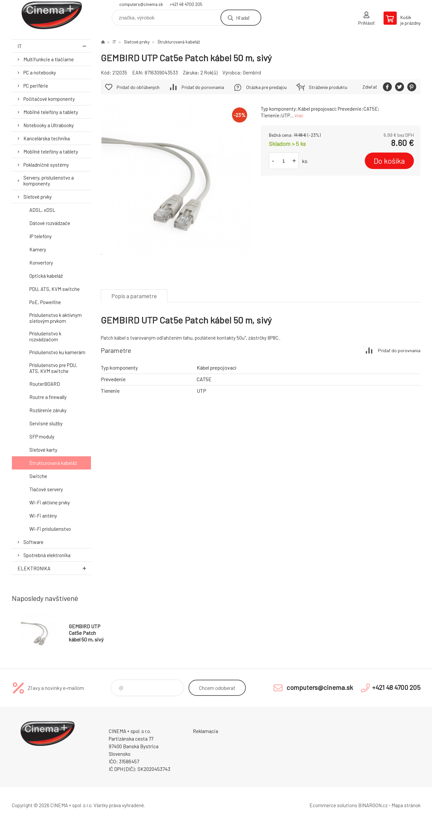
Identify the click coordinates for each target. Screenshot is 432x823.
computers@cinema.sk (141, 4)
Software (33, 542)
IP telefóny (40, 236)
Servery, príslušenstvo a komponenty (48, 180)
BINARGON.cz (373, 805)
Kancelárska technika (46, 138)
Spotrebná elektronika (47, 555)
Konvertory (41, 263)
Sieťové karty (43, 450)
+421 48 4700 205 (186, 4)
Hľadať (242, 17)
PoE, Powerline (45, 302)
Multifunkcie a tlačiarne (48, 59)
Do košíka (389, 160)
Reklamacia (205, 731)
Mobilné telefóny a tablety (50, 112)
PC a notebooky (39, 72)
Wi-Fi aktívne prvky (49, 502)
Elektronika (54, 568)
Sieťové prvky (37, 197)
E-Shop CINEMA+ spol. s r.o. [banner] (51, 15)
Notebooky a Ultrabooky (48, 125)
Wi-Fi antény (43, 516)
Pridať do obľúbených (138, 87)
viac (299, 115)
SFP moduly (41, 437)
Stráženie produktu (328, 87)
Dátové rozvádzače (49, 223)
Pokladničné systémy (46, 165)
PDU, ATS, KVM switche (54, 289)
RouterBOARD (44, 384)
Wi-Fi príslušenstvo (50, 529)
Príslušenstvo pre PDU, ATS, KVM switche (53, 368)
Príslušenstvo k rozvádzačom (45, 336)
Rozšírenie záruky (48, 410)
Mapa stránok (405, 805)
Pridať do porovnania (203, 87)
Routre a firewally (48, 397)
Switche (38, 476)
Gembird (252, 72)
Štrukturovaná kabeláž (53, 463)
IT (54, 46)
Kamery (37, 249)
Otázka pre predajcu (266, 87)
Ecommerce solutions (333, 805)
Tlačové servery (46, 489)
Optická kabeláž (46, 276)
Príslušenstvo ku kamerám (57, 352)
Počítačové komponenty (49, 99)
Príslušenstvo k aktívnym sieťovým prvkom (55, 318)
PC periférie (35, 86)
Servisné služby (46, 423)
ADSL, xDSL (42, 210)
